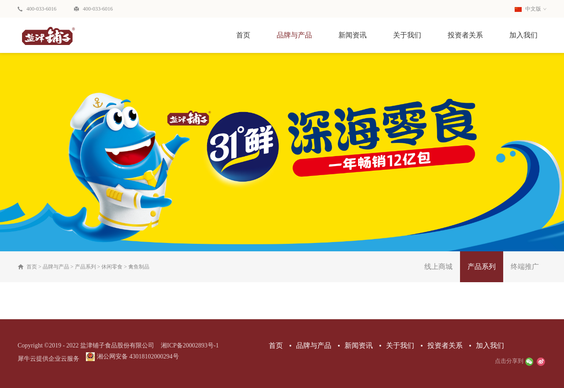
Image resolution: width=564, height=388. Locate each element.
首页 (243, 35)
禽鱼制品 (138, 267)
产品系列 (85, 267)
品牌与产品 (56, 267)
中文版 (528, 9)
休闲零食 (111, 267)
